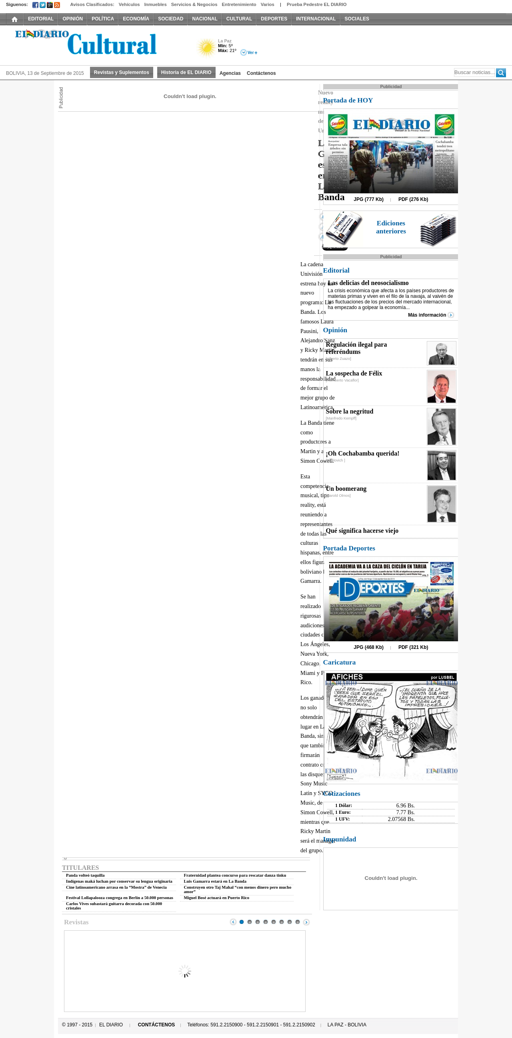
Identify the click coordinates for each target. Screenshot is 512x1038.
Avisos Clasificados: (92, 4)
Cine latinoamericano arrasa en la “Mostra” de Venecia (116, 887)
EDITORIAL (41, 19)
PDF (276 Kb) (413, 199)
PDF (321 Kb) (413, 647)
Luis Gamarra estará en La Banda (215, 881)
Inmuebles (155, 4)
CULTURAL (239, 19)
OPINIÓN (72, 19)
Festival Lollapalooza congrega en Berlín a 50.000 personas (119, 897)
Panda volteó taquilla (85, 875)
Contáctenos (261, 73)
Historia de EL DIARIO (186, 72)
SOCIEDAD (170, 19)
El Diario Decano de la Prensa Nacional (96, 44)
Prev (233, 922)
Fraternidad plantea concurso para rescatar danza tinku (235, 875)
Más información (427, 315)
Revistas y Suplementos (121, 72)
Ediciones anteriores (391, 227)
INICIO (14, 18)
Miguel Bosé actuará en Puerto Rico (217, 897)
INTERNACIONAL (316, 19)
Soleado (207, 49)
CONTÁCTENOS (156, 1025)
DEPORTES (274, 19)
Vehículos (129, 4)
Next (306, 922)
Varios (267, 4)
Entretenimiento (239, 4)
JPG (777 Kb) (369, 199)
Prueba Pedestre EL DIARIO (317, 4)
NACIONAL (204, 19)
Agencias (230, 73)
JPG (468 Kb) (369, 647)
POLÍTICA (103, 19)
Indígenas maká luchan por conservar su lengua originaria (119, 881)
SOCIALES (357, 19)
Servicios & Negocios (194, 4)
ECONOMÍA (136, 19)
